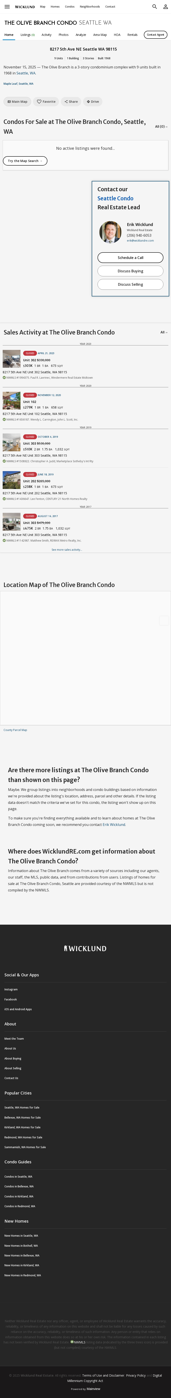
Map (42, 6)
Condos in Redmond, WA (19, 1206)
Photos (64, 35)
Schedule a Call (130, 257)
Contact (110, 6)
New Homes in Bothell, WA (21, 1246)
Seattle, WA (25, 73)
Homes (55, 6)
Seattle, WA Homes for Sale (21, 1107)
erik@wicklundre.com (140, 240)
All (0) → (161, 127)
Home (8, 35)
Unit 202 (36, 481)
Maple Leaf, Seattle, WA (18, 84)
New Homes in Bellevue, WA (21, 1255)
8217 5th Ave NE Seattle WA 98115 (83, 49)
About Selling (12, 1068)
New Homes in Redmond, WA (22, 1275)
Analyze (81, 35)
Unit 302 (36, 360)
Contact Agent (155, 35)
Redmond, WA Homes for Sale (23, 1137)
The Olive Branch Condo (40, 23)
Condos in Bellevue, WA (19, 1186)
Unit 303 (36, 443)
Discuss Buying (130, 271)
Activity (46, 35)
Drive (93, 101)
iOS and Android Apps (18, 1009)
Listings (27, 35)
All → (164, 332)
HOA (117, 35)
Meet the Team (14, 1039)
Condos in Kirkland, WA (18, 1196)
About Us (10, 1048)
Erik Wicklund (140, 224)
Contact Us (11, 1078)
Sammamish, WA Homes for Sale (25, 1147)
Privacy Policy (136, 1375)
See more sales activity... (67, 550)
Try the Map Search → (25, 161)
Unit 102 (29, 402)
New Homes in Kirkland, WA (21, 1265)
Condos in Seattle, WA (18, 1176)
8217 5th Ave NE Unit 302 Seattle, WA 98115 (35, 372)
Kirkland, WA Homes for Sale (22, 1127)
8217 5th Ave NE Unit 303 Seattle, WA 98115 (35, 455)
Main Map (17, 101)
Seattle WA (95, 23)
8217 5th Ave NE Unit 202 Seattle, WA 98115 (35, 493)
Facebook (10, 999)
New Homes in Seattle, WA (21, 1236)
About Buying (12, 1058)
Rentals (132, 35)
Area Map (100, 35)
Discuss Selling (130, 284)
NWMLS (80, 1342)
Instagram (11, 989)
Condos (70, 6)
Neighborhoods (90, 6)
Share (71, 101)
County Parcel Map (15, 730)
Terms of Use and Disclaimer (103, 1375)
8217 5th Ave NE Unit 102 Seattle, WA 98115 (35, 414)
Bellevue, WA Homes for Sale (22, 1117)
